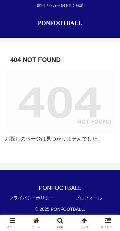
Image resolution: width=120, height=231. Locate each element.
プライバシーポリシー (31, 198)
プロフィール (88, 198)
